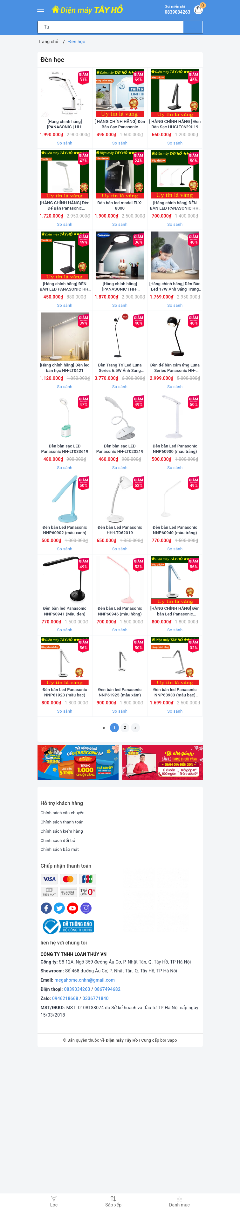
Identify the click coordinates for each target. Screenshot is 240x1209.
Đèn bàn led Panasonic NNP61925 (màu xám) (120, 845)
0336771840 (96, 1154)
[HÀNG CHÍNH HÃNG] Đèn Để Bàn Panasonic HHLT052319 (64, 243)
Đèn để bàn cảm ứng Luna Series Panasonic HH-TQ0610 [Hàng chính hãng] (175, 444)
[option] (78, 918)
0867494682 (107, 1144)
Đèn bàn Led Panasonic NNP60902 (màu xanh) (65, 644)
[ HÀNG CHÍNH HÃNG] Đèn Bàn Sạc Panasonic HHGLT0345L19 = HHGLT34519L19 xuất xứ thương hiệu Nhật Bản (119, 143)
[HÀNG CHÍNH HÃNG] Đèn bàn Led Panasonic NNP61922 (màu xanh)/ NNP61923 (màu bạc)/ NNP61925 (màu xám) (175, 745)
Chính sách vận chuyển (64, 968)
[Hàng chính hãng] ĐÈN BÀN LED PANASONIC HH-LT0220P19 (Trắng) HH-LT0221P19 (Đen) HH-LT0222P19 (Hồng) (174, 243)
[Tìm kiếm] (193, 27)
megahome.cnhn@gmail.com (85, 1135)
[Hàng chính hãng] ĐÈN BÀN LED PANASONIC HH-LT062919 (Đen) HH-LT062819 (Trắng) (65, 344)
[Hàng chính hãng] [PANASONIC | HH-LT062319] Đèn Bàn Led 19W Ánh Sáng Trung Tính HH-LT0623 (120, 344)
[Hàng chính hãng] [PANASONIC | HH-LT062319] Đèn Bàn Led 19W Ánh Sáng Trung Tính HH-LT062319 (65, 143)
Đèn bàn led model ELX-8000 (120, 243)
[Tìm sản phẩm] (110, 27)
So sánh (64, 162)
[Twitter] (59, 1063)
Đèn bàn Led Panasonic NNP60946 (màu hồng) (120, 745)
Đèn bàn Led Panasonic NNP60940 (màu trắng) (175, 644)
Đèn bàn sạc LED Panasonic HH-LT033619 (64, 544)
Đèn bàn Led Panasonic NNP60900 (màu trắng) (175, 544)
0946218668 (65, 1154)
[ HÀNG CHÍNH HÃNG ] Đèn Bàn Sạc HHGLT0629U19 (175, 143)
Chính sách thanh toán (63, 977)
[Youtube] (72, 1063)
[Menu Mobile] (41, 8)
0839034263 (77, 1144)
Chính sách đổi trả (59, 995)
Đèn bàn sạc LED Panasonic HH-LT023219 (120, 544)
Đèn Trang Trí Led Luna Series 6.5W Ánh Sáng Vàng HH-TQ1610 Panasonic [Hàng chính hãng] (119, 444)
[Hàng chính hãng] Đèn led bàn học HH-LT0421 (64, 444)
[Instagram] (86, 1063)
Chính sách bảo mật (61, 1005)
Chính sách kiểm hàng (63, 986)
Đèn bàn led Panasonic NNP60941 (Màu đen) (65, 745)
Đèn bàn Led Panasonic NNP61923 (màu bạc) (65, 845)
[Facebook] (46, 1063)
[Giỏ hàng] (197, 10)
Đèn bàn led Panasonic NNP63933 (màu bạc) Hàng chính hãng (175, 845)
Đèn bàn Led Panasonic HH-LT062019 (120, 644)
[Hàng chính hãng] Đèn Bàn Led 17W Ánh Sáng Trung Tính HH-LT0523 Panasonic (175, 344)
